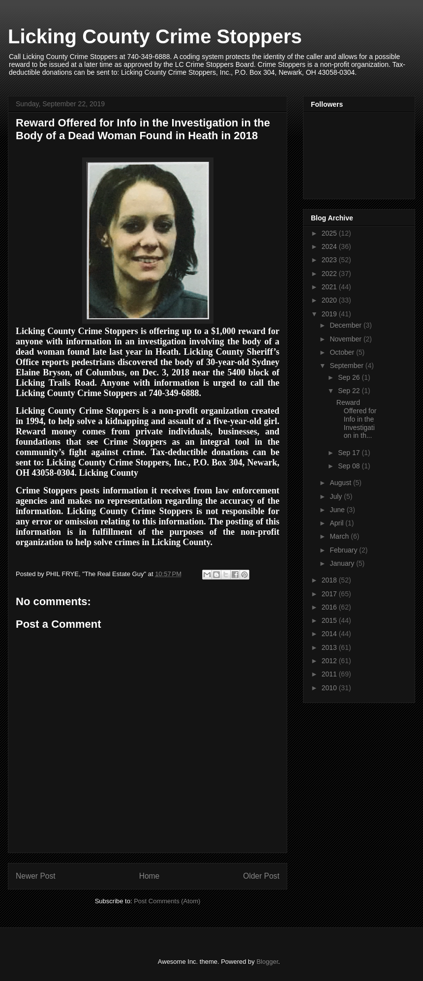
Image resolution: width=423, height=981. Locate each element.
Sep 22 (350, 391)
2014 (330, 634)
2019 (330, 314)
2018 (330, 580)
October (343, 352)
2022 (330, 273)
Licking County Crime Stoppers (155, 36)
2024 (330, 246)
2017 (330, 594)
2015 (330, 620)
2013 (330, 647)
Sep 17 (350, 453)
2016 (330, 607)
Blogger (267, 961)
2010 (330, 688)
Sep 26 (350, 377)
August (341, 483)
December (346, 325)
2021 (330, 287)
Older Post (261, 876)
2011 (330, 674)
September (347, 365)
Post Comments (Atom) (167, 901)
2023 (330, 260)
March (340, 536)
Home (149, 876)
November (346, 339)
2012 (330, 661)
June (338, 510)
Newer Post (36, 876)
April (337, 523)
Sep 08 (350, 466)
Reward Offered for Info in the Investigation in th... (356, 419)
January (343, 563)
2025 (330, 233)
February (344, 550)
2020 (330, 300)
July (337, 496)
